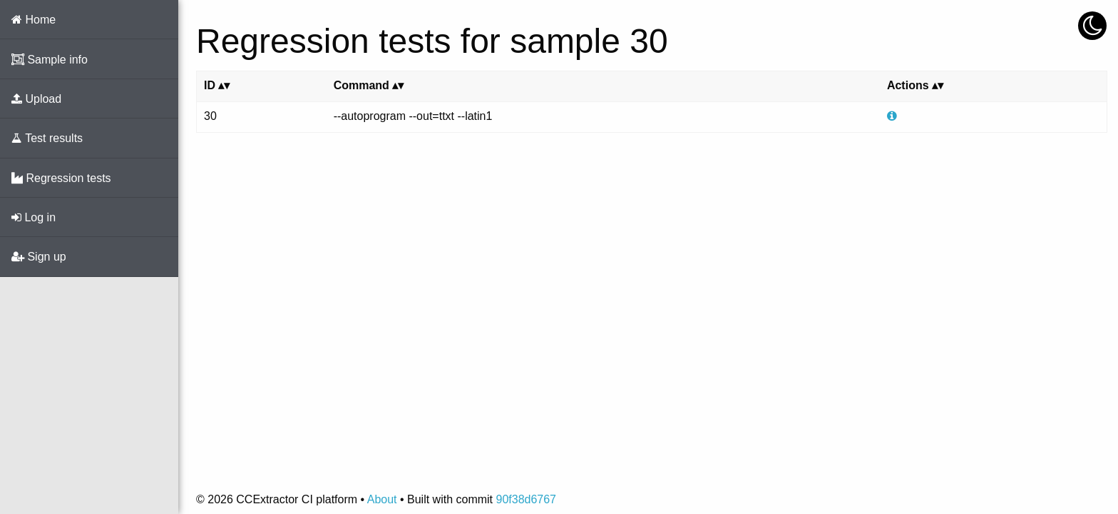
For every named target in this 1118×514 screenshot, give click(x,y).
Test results (47, 138)
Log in (33, 217)
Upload (36, 99)
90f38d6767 (526, 499)
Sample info (49, 60)
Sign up (38, 257)
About (382, 499)
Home (33, 20)
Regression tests (61, 178)
